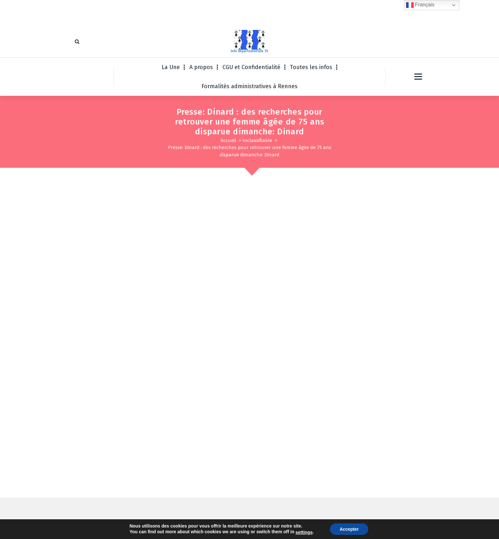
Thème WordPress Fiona (299, 528)
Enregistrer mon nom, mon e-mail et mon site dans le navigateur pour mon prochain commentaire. (198, 438)
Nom (86, 407)
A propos (201, 67)
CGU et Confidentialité (251, 67)
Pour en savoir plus (102, 296)
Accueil (228, 140)
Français (420, 5)
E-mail (208, 407)
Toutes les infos (311, 67)
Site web (318, 407)
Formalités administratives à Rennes (249, 86)
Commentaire (95, 366)
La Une (171, 67)
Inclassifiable (257, 140)
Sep (410, 200)
